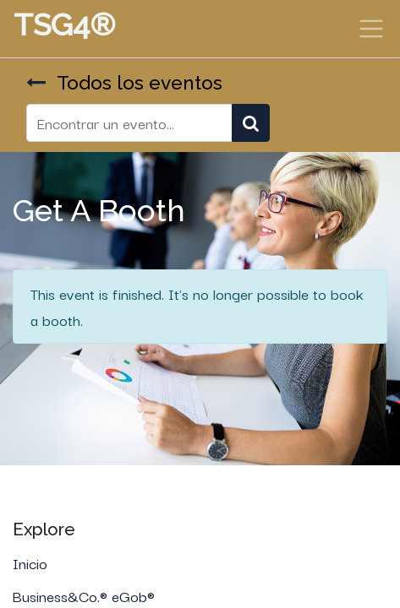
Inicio (30, 562)
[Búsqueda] (251, 123)
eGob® (135, 595)
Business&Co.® (62, 595)
